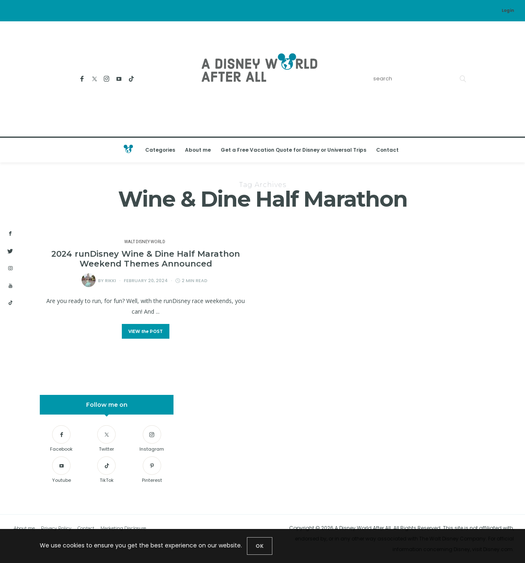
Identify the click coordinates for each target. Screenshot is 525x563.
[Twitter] (94, 78)
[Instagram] (107, 78)
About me (198, 149)
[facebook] (10, 233)
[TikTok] (131, 78)
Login (508, 10)
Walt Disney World (144, 242)
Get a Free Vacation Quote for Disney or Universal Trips (293, 149)
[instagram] (10, 268)
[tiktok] (10, 303)
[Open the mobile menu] (508, 149)
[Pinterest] (151, 471)
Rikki (110, 280)
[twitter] (10, 251)
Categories (160, 149)
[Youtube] (119, 78)
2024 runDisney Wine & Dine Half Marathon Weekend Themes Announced (145, 259)
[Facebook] (82, 78)
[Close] (259, 546)
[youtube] (10, 286)
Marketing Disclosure (123, 528)
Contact (387, 149)
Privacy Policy (56, 528)
